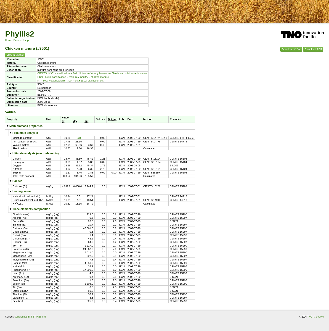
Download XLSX (291, 49)
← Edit (77, 138)
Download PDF (313, 49)
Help (26, 40)
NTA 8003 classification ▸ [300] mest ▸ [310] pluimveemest (70, 80)
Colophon (319, 316)
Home (8, 40)
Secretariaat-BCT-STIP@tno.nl (30, 316)
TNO (309, 316)
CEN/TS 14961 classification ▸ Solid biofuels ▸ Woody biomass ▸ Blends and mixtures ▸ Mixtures (92, 73)
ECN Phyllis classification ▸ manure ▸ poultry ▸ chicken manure (73, 77)
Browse (17, 40)
